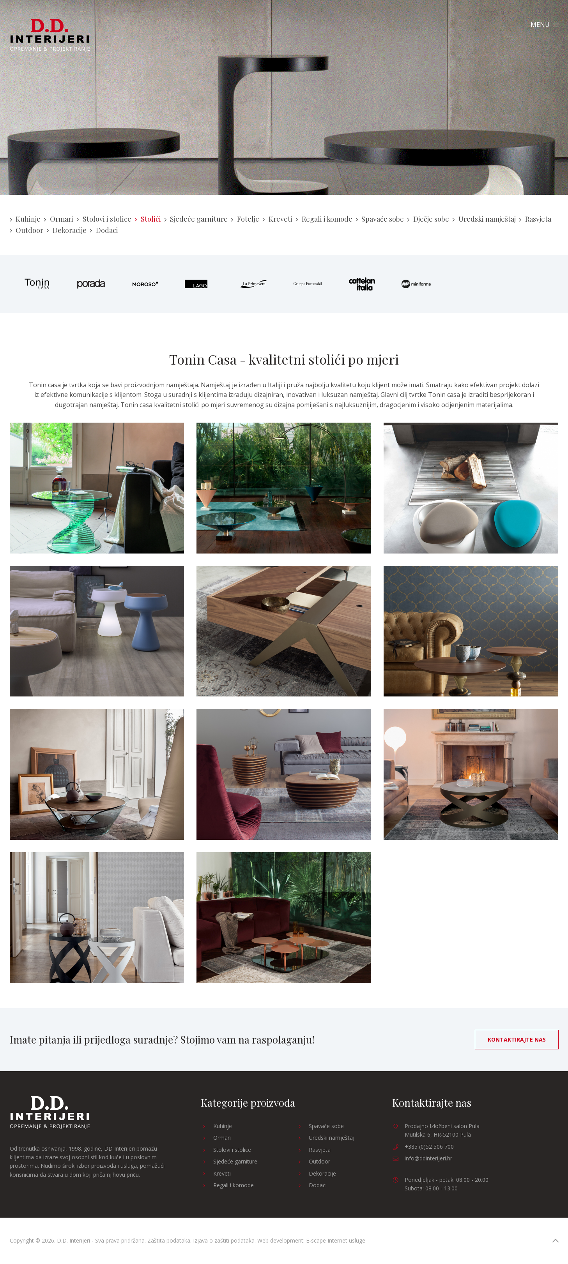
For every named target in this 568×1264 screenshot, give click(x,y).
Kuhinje (25, 219)
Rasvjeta (535, 219)
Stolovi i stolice (103, 219)
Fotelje (245, 219)
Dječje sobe (428, 219)
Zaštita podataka (168, 1240)
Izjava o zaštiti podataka (224, 1240)
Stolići (147, 219)
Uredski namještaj (484, 219)
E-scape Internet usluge (335, 1240)
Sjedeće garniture (196, 219)
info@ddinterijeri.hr (428, 1158)
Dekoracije (66, 230)
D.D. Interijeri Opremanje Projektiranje (50, 35)
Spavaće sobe (380, 219)
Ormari (58, 219)
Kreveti (277, 219)
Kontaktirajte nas (517, 1039)
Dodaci (104, 230)
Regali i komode (324, 219)
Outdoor (27, 230)
